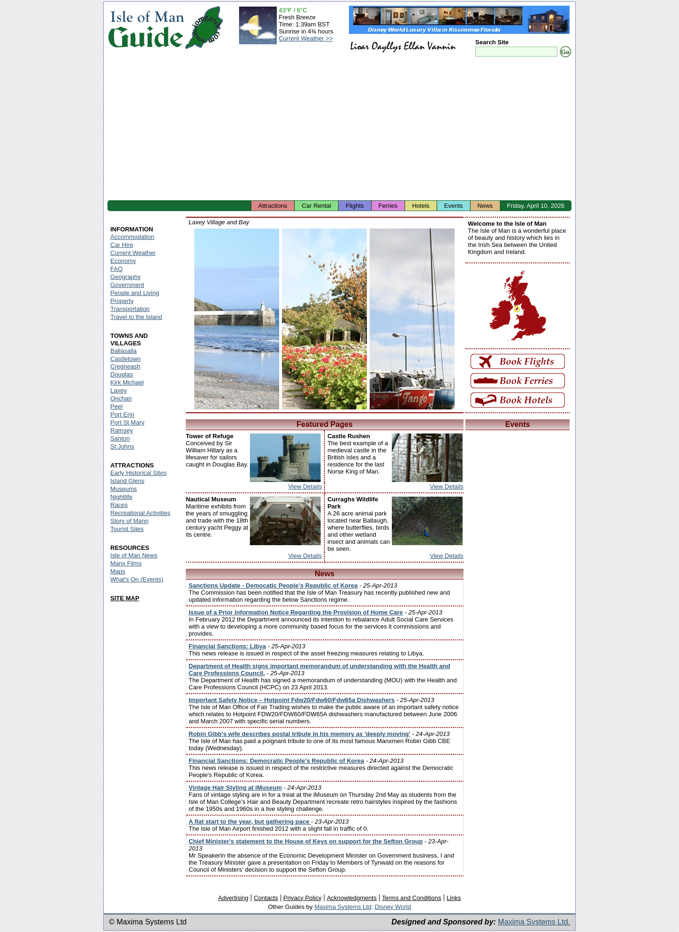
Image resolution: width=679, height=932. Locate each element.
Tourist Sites (127, 528)
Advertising (233, 897)
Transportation (129, 308)
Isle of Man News (133, 555)
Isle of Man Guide (146, 27)
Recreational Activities (140, 512)
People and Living (134, 292)
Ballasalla (123, 350)
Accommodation (132, 236)
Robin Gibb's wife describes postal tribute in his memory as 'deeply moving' (299, 733)
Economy (123, 260)
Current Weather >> (306, 38)
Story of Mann (129, 520)
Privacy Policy (302, 897)
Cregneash (125, 366)
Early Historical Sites (138, 472)
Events (453, 205)
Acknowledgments (352, 897)
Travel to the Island (136, 316)
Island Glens (127, 480)
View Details (305, 486)
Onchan (121, 398)
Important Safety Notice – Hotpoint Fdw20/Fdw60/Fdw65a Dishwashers (292, 699)
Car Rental (316, 205)
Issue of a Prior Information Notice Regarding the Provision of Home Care (296, 612)
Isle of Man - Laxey (236, 319)
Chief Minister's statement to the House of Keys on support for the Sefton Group (305, 841)
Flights (355, 205)
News (485, 205)
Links (454, 897)
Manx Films (125, 563)
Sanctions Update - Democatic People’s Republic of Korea (273, 585)
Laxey (118, 390)
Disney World (393, 906)
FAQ (116, 268)
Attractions (272, 205)
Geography (125, 276)
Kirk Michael (127, 382)
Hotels (421, 205)
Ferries (388, 205)
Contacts (266, 897)
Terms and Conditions (411, 897)
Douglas (121, 374)
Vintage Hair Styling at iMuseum (235, 787)
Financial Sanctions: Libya (227, 646)
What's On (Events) (136, 579)
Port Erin (122, 414)
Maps (117, 571)
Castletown (125, 358)
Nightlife (121, 496)
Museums (123, 488)
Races (119, 504)
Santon (120, 438)
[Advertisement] (339, 130)
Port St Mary (127, 422)
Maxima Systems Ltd (343, 906)
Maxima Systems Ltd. (534, 922)
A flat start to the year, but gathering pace (250, 821)
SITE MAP (124, 598)
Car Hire (121, 244)
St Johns (122, 446)
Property (121, 300)
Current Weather (133, 252)
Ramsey (121, 430)
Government (127, 284)
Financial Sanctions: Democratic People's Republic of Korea (276, 760)
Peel (116, 406)
